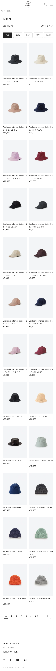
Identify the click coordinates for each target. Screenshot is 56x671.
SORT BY (46, 26)
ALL (7, 35)
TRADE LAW (8, 648)
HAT (28, 35)
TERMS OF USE (10, 652)
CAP (38, 35)
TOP (3, 11)
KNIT (48, 35)
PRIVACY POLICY (11, 644)
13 (36, 615)
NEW (18, 35)
